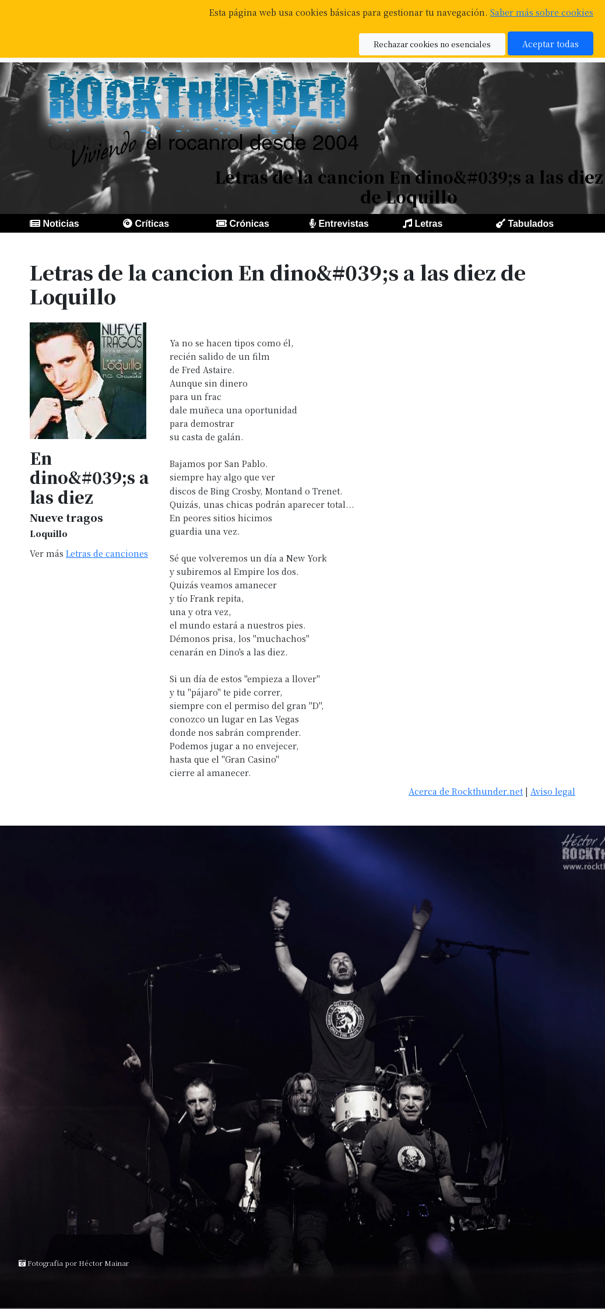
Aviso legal (552, 791)
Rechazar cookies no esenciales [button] (432, 44)
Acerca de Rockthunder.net (466, 791)
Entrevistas (343, 224)
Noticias (61, 224)
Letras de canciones (107, 553)
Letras (428, 224)
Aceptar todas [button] (550, 43)
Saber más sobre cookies (541, 12)
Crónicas (249, 224)
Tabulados (531, 224)
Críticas (152, 224)
